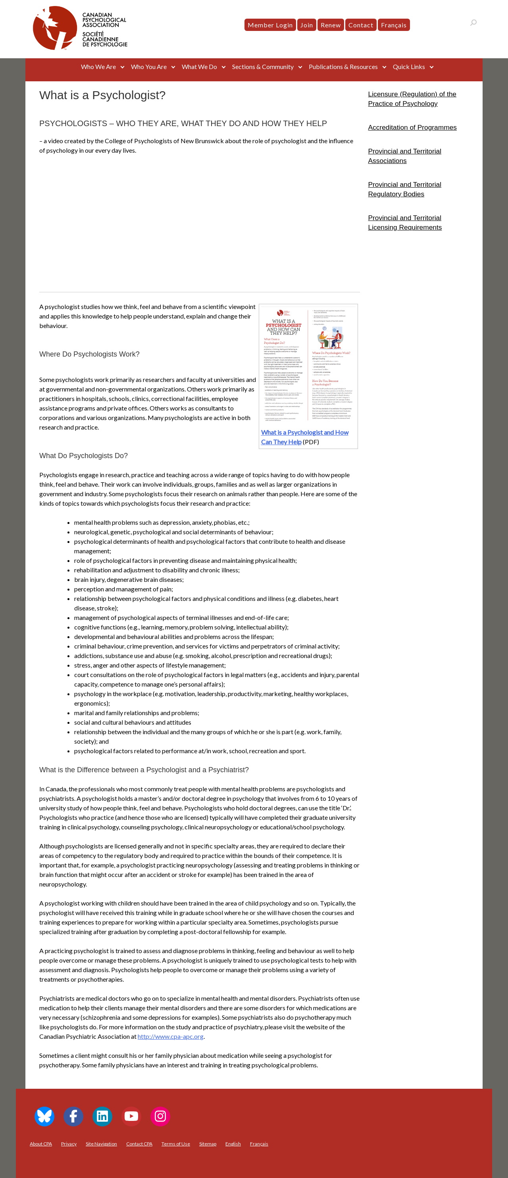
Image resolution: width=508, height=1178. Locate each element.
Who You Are (149, 66)
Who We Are (98, 66)
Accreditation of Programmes (412, 127)
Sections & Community (263, 66)
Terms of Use (176, 1144)
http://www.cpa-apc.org (171, 1036)
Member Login (270, 25)
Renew (331, 25)
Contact (360, 25)
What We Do (199, 66)
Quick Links (409, 66)
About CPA (41, 1144)
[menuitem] (394, 25)
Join (306, 25)
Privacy (69, 1144)
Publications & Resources (343, 66)
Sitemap (207, 1144)
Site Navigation (101, 1144)
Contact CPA (139, 1144)
